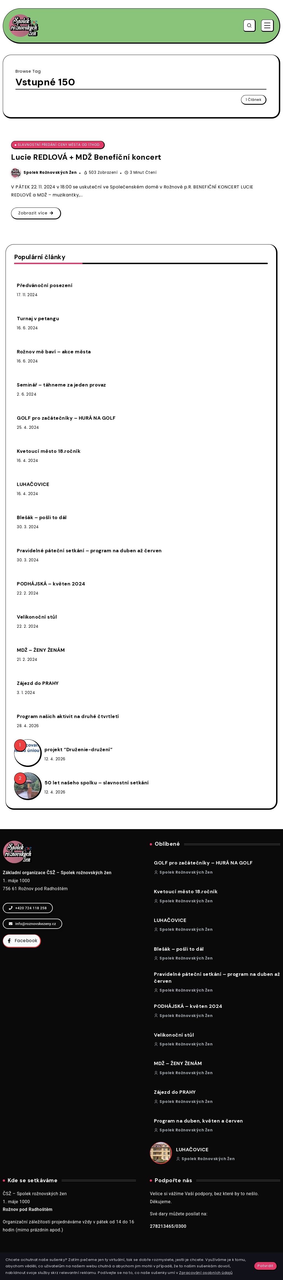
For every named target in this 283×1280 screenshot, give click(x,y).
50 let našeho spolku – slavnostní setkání (96, 783)
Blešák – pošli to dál (42, 517)
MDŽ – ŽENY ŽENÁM (41, 650)
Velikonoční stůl (37, 617)
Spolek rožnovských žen (50, 172)
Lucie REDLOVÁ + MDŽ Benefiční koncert (86, 157)
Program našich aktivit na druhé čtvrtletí (68, 716)
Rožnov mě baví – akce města (54, 352)
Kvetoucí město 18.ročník (48, 451)
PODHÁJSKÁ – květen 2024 (51, 584)
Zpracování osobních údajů (206, 1272)
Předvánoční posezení (44, 285)
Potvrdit (265, 1265)
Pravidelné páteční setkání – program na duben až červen (89, 551)
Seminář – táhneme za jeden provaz (61, 385)
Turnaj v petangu (38, 319)
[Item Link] (27, 753)
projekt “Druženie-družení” (78, 750)
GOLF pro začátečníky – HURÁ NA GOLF (66, 418)
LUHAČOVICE (33, 484)
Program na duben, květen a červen (198, 1121)
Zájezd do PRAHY (38, 683)
